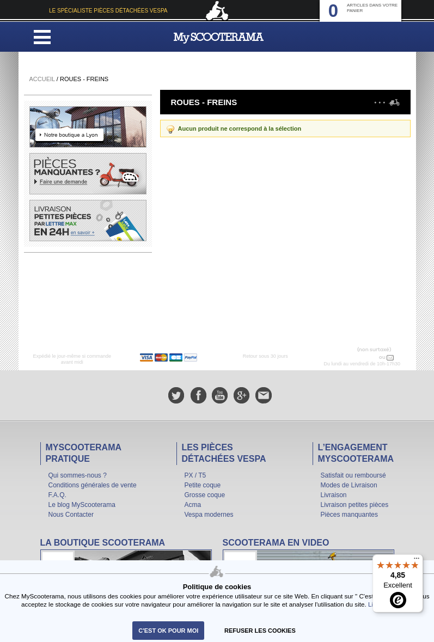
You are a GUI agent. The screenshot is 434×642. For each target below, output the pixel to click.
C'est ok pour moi (168, 630)
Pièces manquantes (349, 514)
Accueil (42, 79)
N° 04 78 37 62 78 (355, 357)
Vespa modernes (209, 514)
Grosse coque (205, 495)
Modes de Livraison (349, 485)
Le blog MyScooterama (81, 505)
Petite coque (203, 485)
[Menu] (416, 560)
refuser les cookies (260, 630)
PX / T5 (195, 475)
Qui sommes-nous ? (77, 475)
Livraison (334, 495)
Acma (193, 505)
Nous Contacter (71, 514)
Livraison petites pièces (355, 505)
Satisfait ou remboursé (353, 475)
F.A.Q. (57, 495)
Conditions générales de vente (92, 485)
